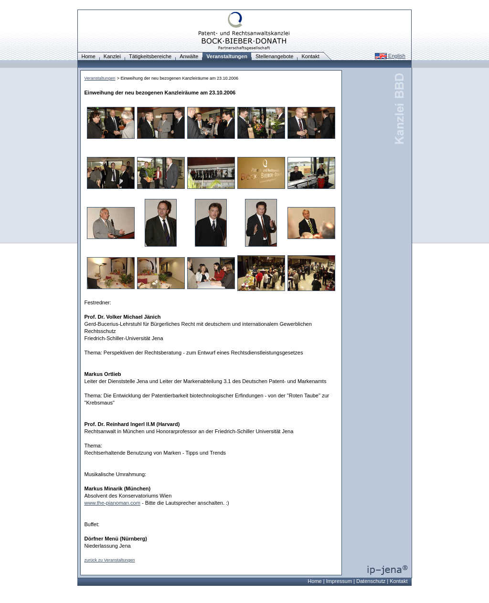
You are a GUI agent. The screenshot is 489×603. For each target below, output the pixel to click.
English (390, 56)
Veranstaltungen (100, 78)
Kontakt (310, 56)
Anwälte (189, 56)
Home (89, 56)
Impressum (339, 581)
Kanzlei (112, 56)
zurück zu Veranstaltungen (110, 560)
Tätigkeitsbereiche (150, 56)
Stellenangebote (274, 56)
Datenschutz (370, 581)
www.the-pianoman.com (112, 503)
